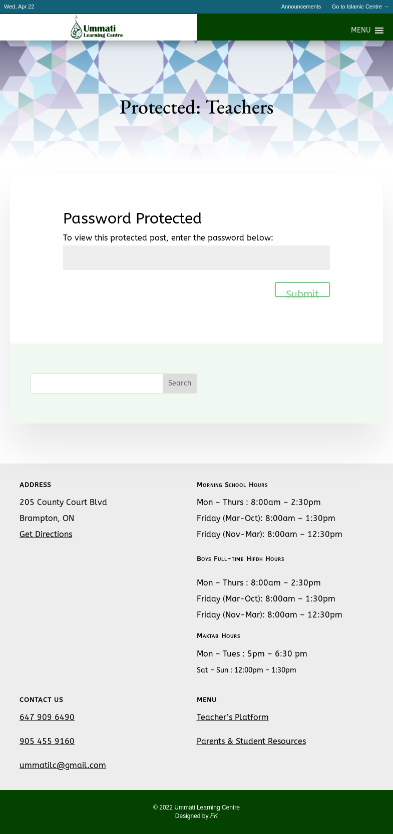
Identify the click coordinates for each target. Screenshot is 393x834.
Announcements (301, 7)
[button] (360, 30)
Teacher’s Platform (233, 717)
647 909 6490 (47, 717)
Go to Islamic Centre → (360, 7)
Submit (302, 292)
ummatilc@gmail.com (63, 765)
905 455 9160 (47, 741)
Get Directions (46, 534)
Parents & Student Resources (251, 741)
